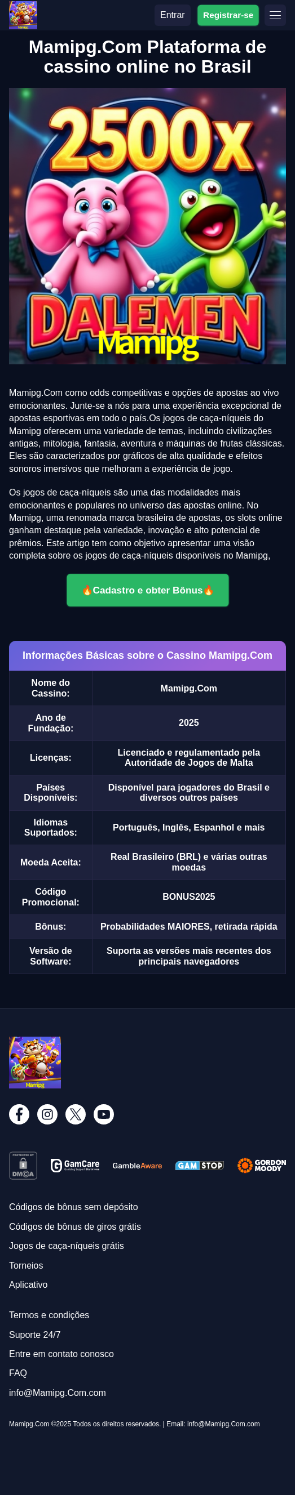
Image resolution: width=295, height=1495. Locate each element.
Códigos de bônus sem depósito (73, 1207)
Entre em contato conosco (61, 1354)
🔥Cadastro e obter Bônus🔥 (147, 590)
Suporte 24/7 (35, 1335)
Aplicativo (28, 1284)
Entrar (172, 15)
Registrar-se (228, 14)
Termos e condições (49, 1315)
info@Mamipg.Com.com (57, 1393)
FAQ (18, 1373)
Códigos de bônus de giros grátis (75, 1226)
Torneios (26, 1265)
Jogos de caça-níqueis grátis (66, 1246)
